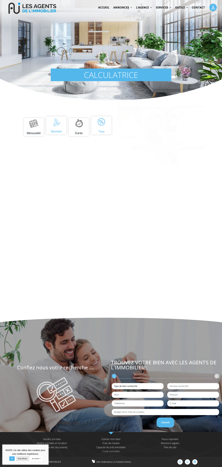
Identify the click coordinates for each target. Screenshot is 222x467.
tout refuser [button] (22, 458)
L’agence (144, 7)
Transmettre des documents (52, 447)
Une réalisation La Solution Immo (113, 461)
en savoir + (36, 458)
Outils (181, 7)
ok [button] (12, 458)
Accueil (103, 7)
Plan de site (170, 447)
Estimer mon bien (110, 439)
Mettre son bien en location (52, 443)
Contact (198, 7)
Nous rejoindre (170, 439)
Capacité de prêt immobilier (111, 447)
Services (163, 7)
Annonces (122, 7)
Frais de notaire (111, 443)
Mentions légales (170, 443)
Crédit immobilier (111, 451)
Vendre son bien (52, 439)
